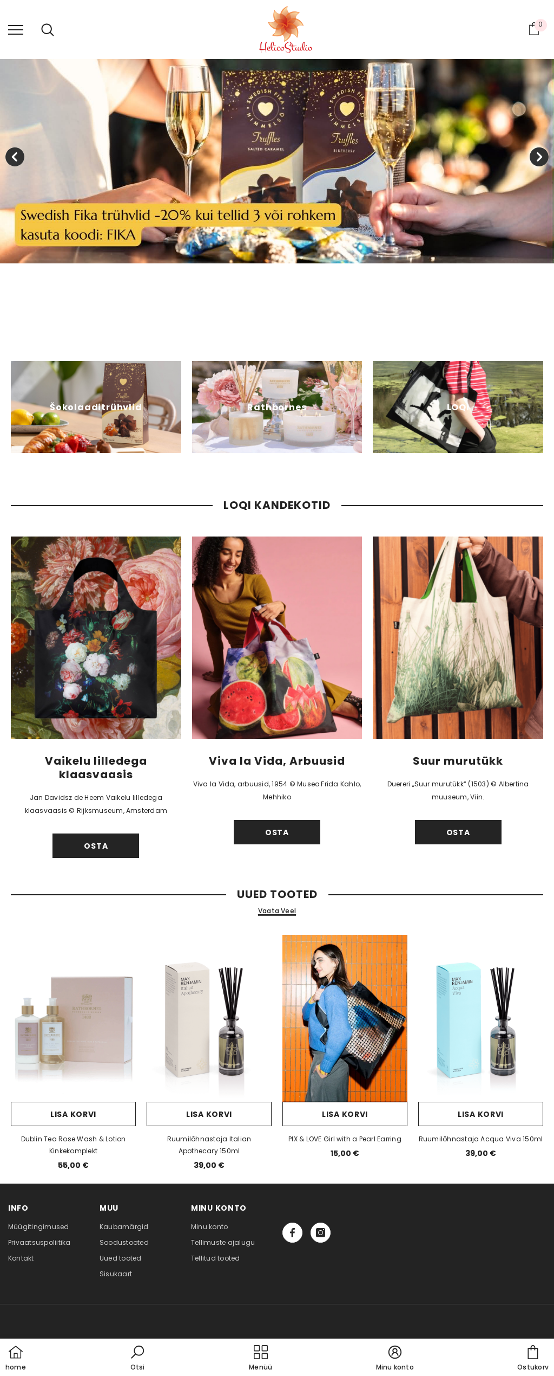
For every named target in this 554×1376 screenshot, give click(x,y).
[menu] (15, 29)
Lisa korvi (73, 1114)
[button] (137, 1358)
